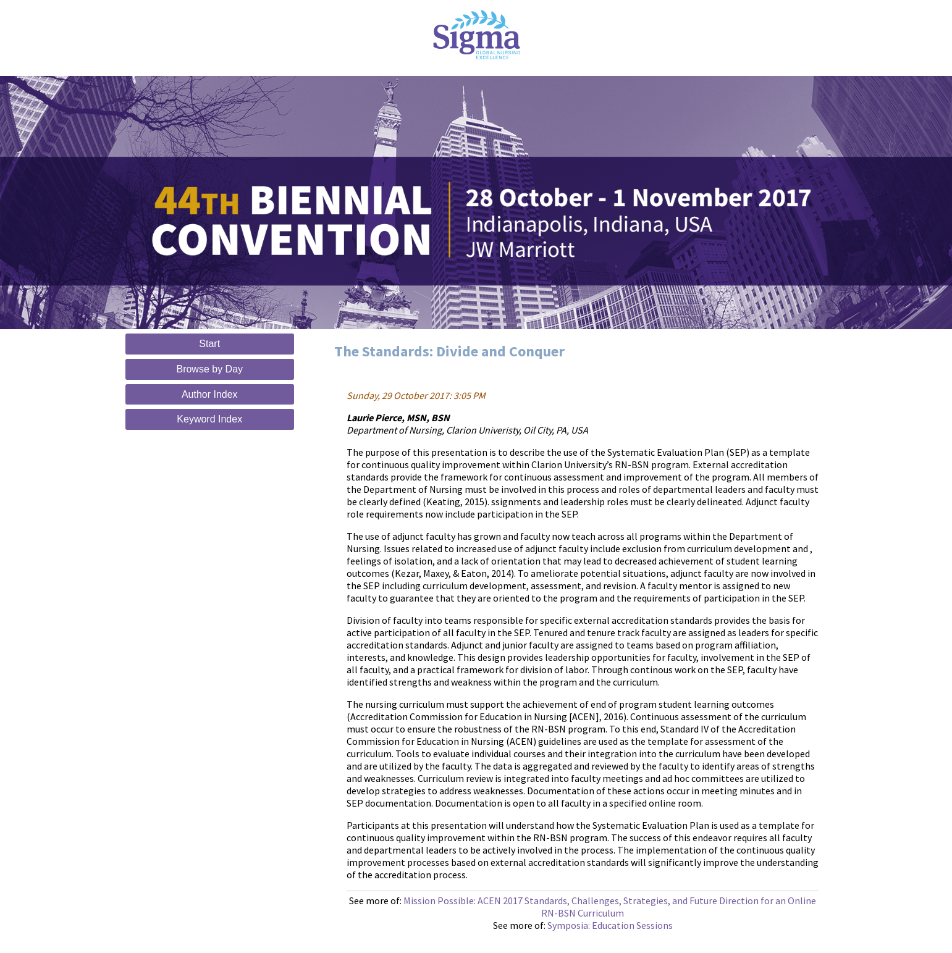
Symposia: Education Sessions (610, 925)
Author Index (210, 394)
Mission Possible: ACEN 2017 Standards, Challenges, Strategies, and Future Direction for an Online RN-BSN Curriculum (609, 906)
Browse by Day (209, 369)
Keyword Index (209, 419)
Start (209, 343)
